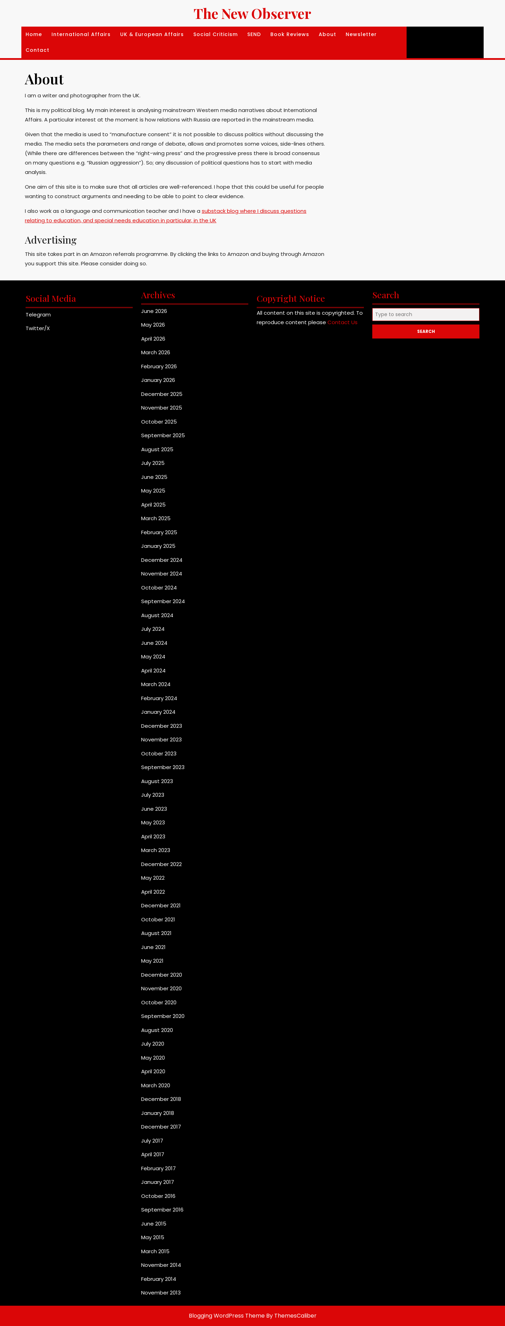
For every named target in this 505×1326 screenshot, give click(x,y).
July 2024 (153, 629)
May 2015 (152, 1237)
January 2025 (158, 546)
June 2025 (154, 477)
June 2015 (153, 1223)
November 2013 (161, 1292)
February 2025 (159, 532)
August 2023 (157, 781)
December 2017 (161, 1126)
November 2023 (161, 739)
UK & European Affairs (152, 34)
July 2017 (152, 1140)
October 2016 (158, 1196)
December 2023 (161, 726)
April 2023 (153, 836)
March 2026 (155, 352)
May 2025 (153, 490)
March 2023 (155, 850)
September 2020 (163, 1016)
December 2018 (161, 1099)
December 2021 (161, 905)
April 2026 (153, 338)
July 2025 (153, 463)
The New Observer (252, 13)
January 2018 (157, 1113)
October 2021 (158, 919)
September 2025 (163, 435)
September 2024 (163, 601)
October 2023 (159, 753)
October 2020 (159, 1002)
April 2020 (153, 1071)
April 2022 (153, 891)
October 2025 (159, 421)
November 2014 (161, 1265)
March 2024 (156, 684)
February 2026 (159, 366)
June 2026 (154, 311)
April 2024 (153, 670)
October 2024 (159, 587)
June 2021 (153, 947)
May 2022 (153, 877)
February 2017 (158, 1168)
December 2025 (161, 394)
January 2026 (158, 380)
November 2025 (161, 407)
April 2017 (152, 1154)
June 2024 (154, 643)
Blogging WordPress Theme (227, 1316)
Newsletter (361, 34)
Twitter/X (38, 328)
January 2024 (158, 712)
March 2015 (155, 1251)
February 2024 (159, 698)
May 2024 (153, 656)
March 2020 (155, 1085)
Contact (37, 50)
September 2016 (162, 1209)
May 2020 (153, 1057)
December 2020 (161, 974)
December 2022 (161, 864)
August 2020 (157, 1030)
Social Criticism (215, 34)
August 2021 (156, 933)
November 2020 (161, 988)
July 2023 (152, 794)
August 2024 (157, 615)
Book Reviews (289, 34)
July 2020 (152, 1043)
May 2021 (152, 960)
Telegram (38, 314)
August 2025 (157, 449)
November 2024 (161, 573)
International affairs (81, 34)
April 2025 (153, 504)
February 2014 (158, 1279)
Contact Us (342, 322)
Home (34, 34)
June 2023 (154, 808)
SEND (254, 34)
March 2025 (156, 518)
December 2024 (161, 560)
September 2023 (163, 767)
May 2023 (153, 822)
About (327, 34)
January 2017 (157, 1182)
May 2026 (153, 324)
